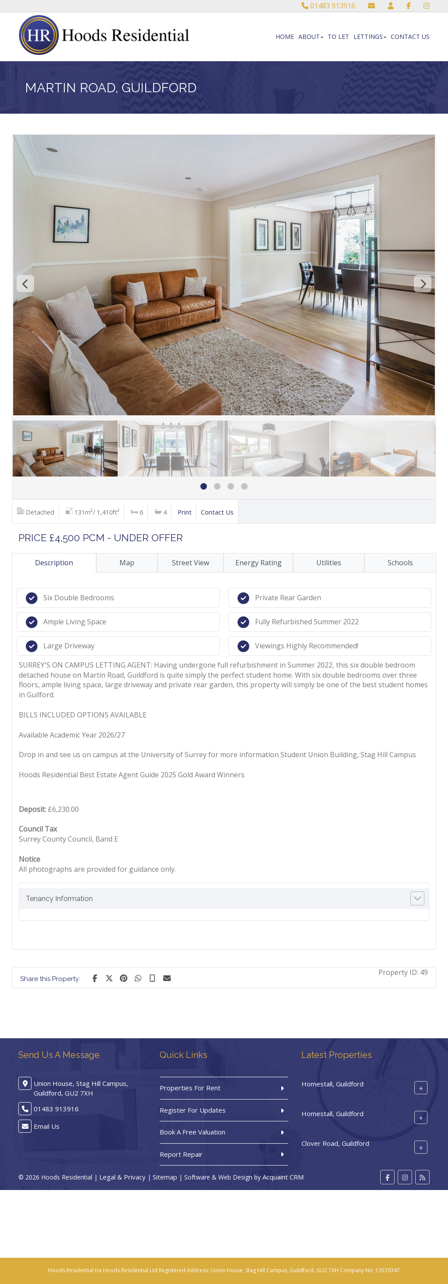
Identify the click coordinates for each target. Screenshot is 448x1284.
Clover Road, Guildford (335, 1143)
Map (126, 562)
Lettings (370, 36)
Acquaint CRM (283, 1177)
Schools (400, 562)
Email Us (47, 1126)
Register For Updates (193, 1110)
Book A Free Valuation (192, 1131)
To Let (338, 36)
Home (285, 36)
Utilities (328, 562)
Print (185, 512)
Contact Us (410, 36)
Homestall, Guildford (332, 1083)
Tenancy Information (59, 898)
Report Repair (181, 1154)
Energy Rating (258, 562)
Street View (190, 562)
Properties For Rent (190, 1087)
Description (54, 562)
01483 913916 (328, 5)
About (310, 36)
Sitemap (165, 1177)
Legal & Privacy (122, 1177)
